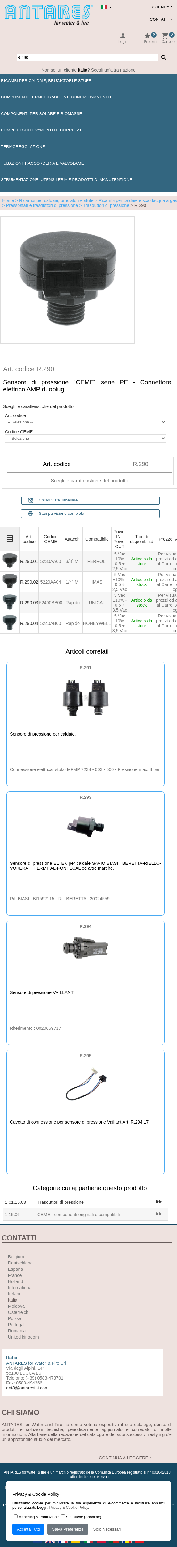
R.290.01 (29, 561)
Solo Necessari (107, 1529)
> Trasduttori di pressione (103, 205)
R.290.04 (29, 623)
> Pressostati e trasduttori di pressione (40, 205)
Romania (17, 1330)
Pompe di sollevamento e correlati (42, 130)
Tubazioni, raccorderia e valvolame (42, 163)
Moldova (16, 1306)
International (20, 1287)
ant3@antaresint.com (27, 1387)
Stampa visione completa (61, 513)
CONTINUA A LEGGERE (123, 1457)
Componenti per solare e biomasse (41, 113)
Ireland (15, 1293)
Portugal (16, 1324)
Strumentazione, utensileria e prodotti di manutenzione (66, 179)
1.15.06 (12, 1214)
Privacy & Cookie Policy (68, 1507)
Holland (15, 1281)
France (15, 1275)
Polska (14, 1318)
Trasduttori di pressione (60, 1202)
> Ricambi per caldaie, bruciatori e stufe (54, 200)
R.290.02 (29, 582)
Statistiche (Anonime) (81, 1517)
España (15, 1269)
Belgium (16, 1256)
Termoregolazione (23, 146)
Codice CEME (19, 431)
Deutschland (20, 1262)
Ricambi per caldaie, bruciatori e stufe (46, 80)
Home (8, 200)
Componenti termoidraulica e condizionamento (56, 97)
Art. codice (15, 415)
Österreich (18, 1312)
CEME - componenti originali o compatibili (78, 1214)
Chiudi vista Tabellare (53, 500)
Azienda (160, 7)
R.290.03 (29, 602)
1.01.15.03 (15, 1202)
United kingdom (23, 1337)
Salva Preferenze (67, 1529)
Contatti (160, 19)
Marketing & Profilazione (36, 1517)
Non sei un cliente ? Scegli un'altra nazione (88, 70)
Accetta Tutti (28, 1529)
